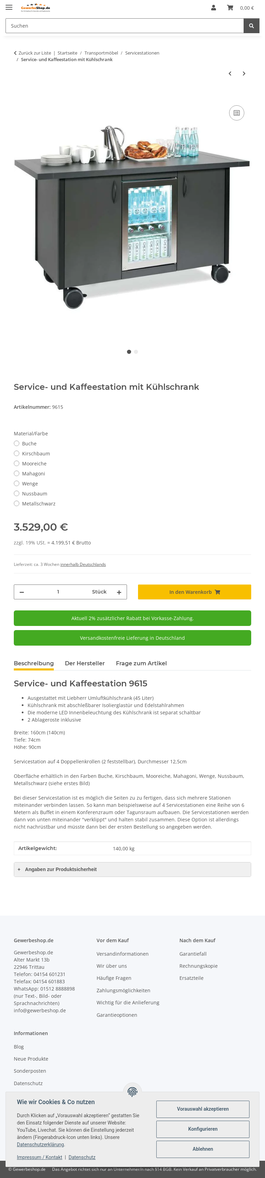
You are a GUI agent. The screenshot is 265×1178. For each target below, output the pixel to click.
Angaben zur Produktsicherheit (57, 869)
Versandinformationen (123, 953)
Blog (19, 1046)
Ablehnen (203, 1149)
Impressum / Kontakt (39, 1157)
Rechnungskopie (198, 966)
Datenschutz (82, 1157)
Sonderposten (30, 1071)
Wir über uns (112, 966)
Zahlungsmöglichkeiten (123, 990)
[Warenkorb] (240, 8)
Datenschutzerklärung (40, 1144)
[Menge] (58, 592)
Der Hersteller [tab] (85, 663)
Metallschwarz (39, 503)
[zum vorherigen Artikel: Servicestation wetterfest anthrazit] (230, 73)
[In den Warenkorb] (19, 96)
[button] (214, 8)
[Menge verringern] (21, 592)
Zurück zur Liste (35, 53)
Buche (29, 443)
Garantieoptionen (117, 1015)
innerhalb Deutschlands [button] (83, 564)
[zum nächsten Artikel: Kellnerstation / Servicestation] (244, 73)
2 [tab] (136, 352)
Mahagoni (33, 473)
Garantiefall (193, 953)
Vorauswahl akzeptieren (203, 1109)
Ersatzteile (191, 978)
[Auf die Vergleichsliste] (236, 112)
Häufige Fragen (114, 978)
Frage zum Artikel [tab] (141, 663)
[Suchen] (125, 25)
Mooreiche (34, 463)
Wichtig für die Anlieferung (128, 1002)
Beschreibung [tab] (34, 663)
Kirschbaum (36, 453)
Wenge (30, 483)
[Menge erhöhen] (119, 592)
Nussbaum (34, 493)
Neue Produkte (31, 1058)
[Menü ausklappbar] (9, 4)
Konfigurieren (202, 1129)
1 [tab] (129, 352)
